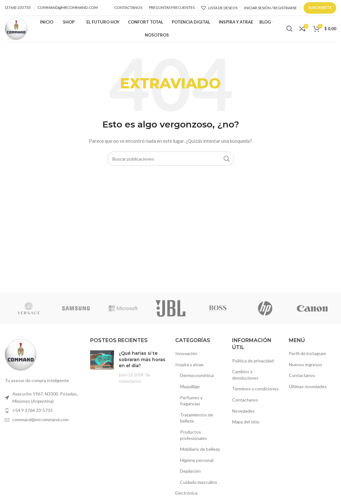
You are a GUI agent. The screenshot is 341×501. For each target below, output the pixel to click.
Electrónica (186, 495)
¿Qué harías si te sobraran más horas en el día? (142, 362)
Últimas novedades (308, 389)
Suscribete (320, 7)
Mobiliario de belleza (200, 451)
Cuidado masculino (198, 484)
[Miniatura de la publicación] (102, 370)
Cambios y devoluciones (245, 377)
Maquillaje (190, 389)
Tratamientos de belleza (196, 420)
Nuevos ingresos (305, 367)
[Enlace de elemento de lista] (43, 400)
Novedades (243, 413)
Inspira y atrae (189, 367)
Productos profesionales (193, 437)
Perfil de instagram (307, 356)
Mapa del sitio (245, 424)
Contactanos (245, 402)
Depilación (190, 474)
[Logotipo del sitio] (17, 29)
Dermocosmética (197, 378)
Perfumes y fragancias (191, 403)
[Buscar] (289, 30)
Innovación (186, 356)
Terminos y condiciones (255, 391)
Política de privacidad (253, 363)
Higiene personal (196, 462)
